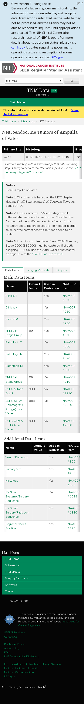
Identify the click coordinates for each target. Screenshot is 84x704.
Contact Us (10, 636)
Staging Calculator (16, 578)
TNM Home (9, 121)
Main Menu (17, 102)
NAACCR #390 (74, 459)
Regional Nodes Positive (15, 526)
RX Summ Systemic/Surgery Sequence (17, 496)
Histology (11, 481)
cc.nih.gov (18, 47)
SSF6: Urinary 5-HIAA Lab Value (14, 425)
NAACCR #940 (69, 298)
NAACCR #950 (69, 309)
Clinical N (11, 307)
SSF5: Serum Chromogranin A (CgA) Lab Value (14, 407)
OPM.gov (57, 57)
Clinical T (11, 296)
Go (72, 81)
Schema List (27, 121)
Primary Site (13, 469)
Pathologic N (13, 354)
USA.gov (9, 676)
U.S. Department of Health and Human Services (32, 664)
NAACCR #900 (69, 368)
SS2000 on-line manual (47, 254)
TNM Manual (13, 572)
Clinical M (11, 319)
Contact (10, 591)
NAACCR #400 (74, 471)
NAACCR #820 (74, 526)
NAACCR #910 (69, 379)
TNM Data (42, 90)
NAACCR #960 (69, 321)
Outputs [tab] (61, 270)
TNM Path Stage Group (13, 379)
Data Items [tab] (12, 270)
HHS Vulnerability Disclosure (21, 656)
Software (11, 585)
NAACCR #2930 (69, 423)
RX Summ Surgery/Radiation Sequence (17, 512)
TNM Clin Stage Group (13, 333)
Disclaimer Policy (14, 644)
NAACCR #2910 (69, 391)
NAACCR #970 (69, 333)
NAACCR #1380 (74, 510)
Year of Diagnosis (16, 457)
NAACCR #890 (69, 356)
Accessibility (11, 648)
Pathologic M (14, 366)
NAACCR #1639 (74, 494)
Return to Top (19, 601)
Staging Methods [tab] (38, 270)
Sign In (79, 3)
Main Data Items (19, 277)
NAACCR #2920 (69, 403)
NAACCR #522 (74, 483)
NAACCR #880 (69, 344)
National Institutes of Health (21, 668)
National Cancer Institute (19, 672)
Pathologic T (13, 342)
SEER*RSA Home (14, 632)
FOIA (7, 652)
